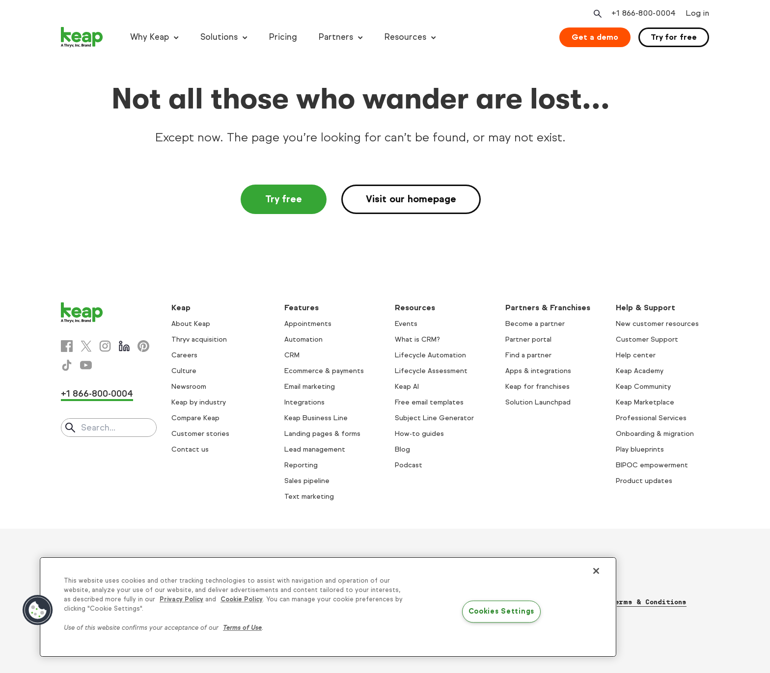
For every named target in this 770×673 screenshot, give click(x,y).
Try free (283, 199)
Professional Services (651, 418)
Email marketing (309, 386)
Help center (636, 355)
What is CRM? (417, 339)
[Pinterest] (143, 346)
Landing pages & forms (322, 434)
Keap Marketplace (645, 402)
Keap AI (407, 386)
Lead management (314, 449)
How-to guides (419, 434)
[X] (86, 346)
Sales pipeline (307, 481)
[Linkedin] (124, 346)
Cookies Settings (501, 611)
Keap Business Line (316, 418)
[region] (328, 607)
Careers (184, 355)
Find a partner (528, 355)
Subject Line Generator (434, 418)
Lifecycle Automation (430, 355)
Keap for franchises (537, 386)
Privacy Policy (181, 599)
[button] (38, 610)
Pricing (283, 37)
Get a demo (595, 37)
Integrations (304, 402)
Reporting (301, 465)
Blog (402, 449)
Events (406, 324)
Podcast (408, 465)
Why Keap (149, 37)
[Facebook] (67, 346)
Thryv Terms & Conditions (636, 602)
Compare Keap (195, 418)
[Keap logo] (82, 37)
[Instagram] (105, 346)
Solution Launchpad (538, 402)
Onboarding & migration (655, 434)
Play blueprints (640, 449)
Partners (336, 37)
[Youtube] (86, 365)
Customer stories (200, 434)
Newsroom (188, 386)
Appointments (307, 324)
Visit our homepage (411, 199)
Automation (303, 339)
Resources (405, 37)
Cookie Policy (241, 599)
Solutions (219, 37)
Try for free (674, 37)
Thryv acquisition (199, 339)
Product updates (644, 481)
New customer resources (657, 324)
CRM (292, 355)
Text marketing (309, 496)
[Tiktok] (67, 365)
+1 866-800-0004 (97, 393)
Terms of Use (242, 628)
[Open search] (597, 14)
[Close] (596, 571)
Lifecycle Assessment (431, 371)
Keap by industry (198, 402)
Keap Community (643, 386)
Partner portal (528, 339)
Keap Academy (639, 371)
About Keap (190, 324)
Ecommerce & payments (324, 371)
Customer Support (647, 339)
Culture (183, 371)
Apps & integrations (538, 371)
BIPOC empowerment (652, 465)
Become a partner (535, 324)
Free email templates (429, 402)
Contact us (190, 449)
